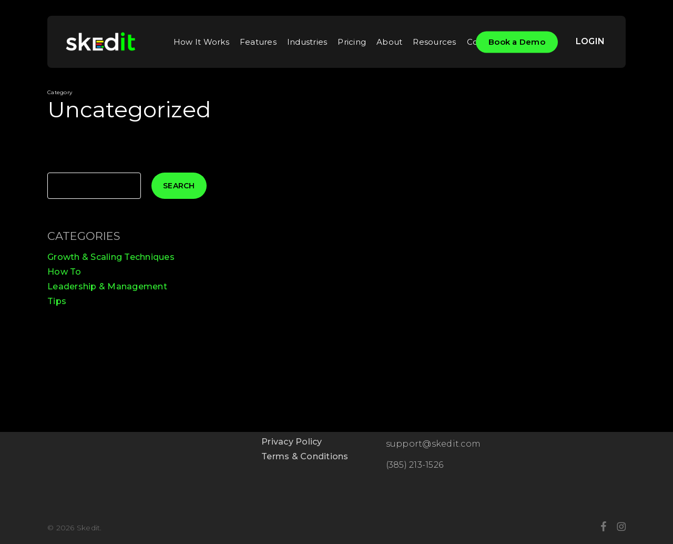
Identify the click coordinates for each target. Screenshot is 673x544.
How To (64, 272)
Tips (56, 301)
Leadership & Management (107, 286)
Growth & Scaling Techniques (111, 257)
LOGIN (590, 41)
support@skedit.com (433, 444)
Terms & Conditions (305, 456)
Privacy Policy (291, 442)
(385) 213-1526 (415, 465)
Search (179, 185)
